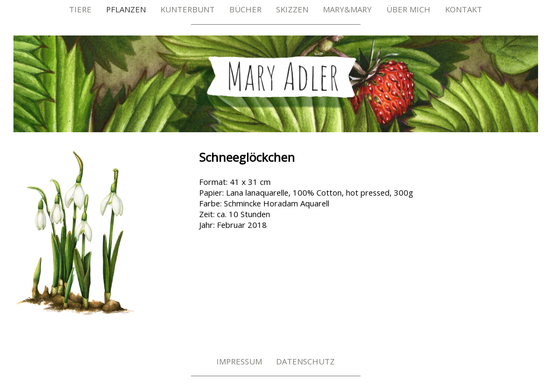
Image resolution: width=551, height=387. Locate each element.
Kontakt (463, 9)
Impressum (239, 361)
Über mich (408, 9)
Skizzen (292, 9)
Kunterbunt (187, 9)
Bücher (245, 9)
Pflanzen (126, 9)
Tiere (80, 9)
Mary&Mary (347, 9)
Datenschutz (305, 361)
